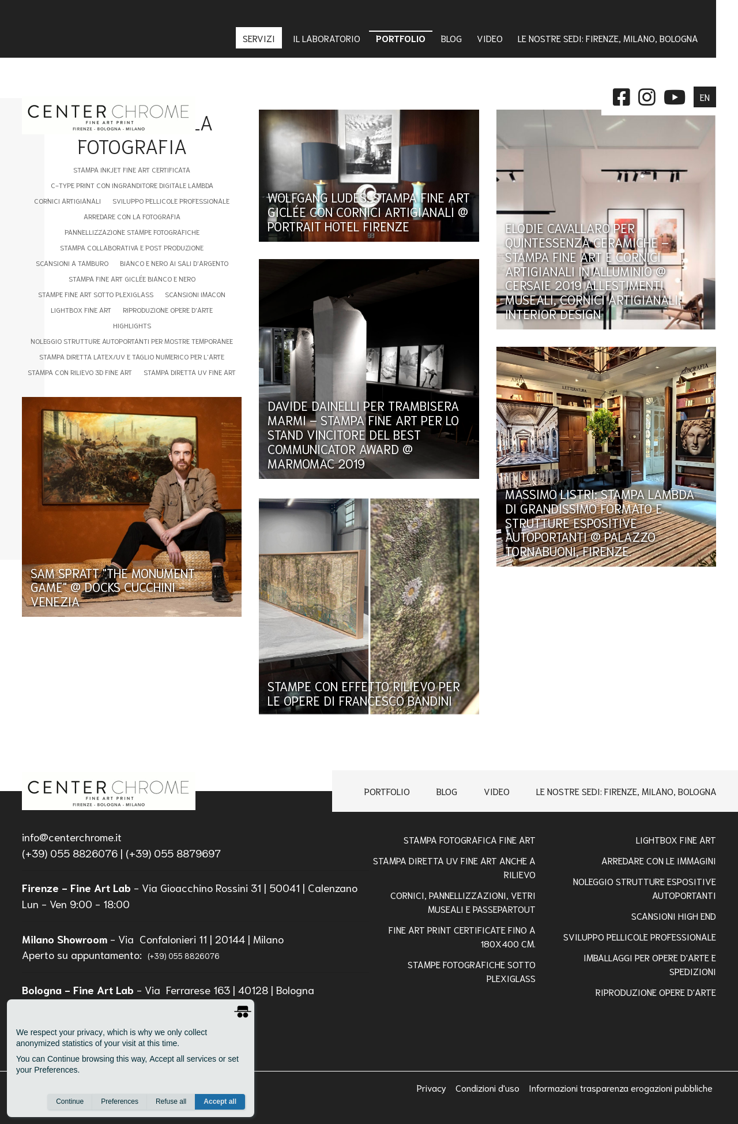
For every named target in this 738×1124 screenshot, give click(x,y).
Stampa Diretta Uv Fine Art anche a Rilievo (454, 867)
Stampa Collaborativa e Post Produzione (132, 247)
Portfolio (387, 791)
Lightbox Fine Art (676, 839)
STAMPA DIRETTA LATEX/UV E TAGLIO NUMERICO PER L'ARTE (131, 356)
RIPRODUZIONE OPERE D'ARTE (656, 992)
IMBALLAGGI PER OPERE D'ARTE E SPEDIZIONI (649, 964)
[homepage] (108, 791)
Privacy (433, 1087)
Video (496, 791)
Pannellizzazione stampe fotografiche (132, 231)
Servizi (260, 38)
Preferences (119, 1101)
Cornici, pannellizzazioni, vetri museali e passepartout (463, 902)
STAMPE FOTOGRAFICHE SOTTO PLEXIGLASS (472, 971)
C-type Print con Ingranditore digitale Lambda (132, 185)
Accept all (220, 1101)
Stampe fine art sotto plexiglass (95, 294)
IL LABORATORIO (327, 38)
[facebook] (621, 95)
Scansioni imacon (195, 294)
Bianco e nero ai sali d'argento (174, 262)
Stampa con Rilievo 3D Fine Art (80, 372)
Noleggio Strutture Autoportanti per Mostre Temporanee (132, 340)
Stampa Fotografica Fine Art (470, 839)
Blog (447, 791)
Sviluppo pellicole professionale (639, 936)
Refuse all (171, 1101)
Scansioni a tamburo (72, 262)
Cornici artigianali (67, 200)
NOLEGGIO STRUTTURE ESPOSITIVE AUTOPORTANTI (644, 888)
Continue (70, 1101)
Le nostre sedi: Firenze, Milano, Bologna (626, 791)
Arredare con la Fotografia (132, 216)
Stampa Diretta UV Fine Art (190, 372)
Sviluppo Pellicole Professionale (170, 200)
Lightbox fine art (81, 309)
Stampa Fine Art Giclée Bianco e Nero (132, 278)
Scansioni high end (673, 915)
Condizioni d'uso (488, 1087)
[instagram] (647, 95)
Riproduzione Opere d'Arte (168, 309)
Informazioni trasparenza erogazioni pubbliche (621, 1087)
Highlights (132, 325)
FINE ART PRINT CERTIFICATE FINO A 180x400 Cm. (462, 936)
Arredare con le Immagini (658, 860)
